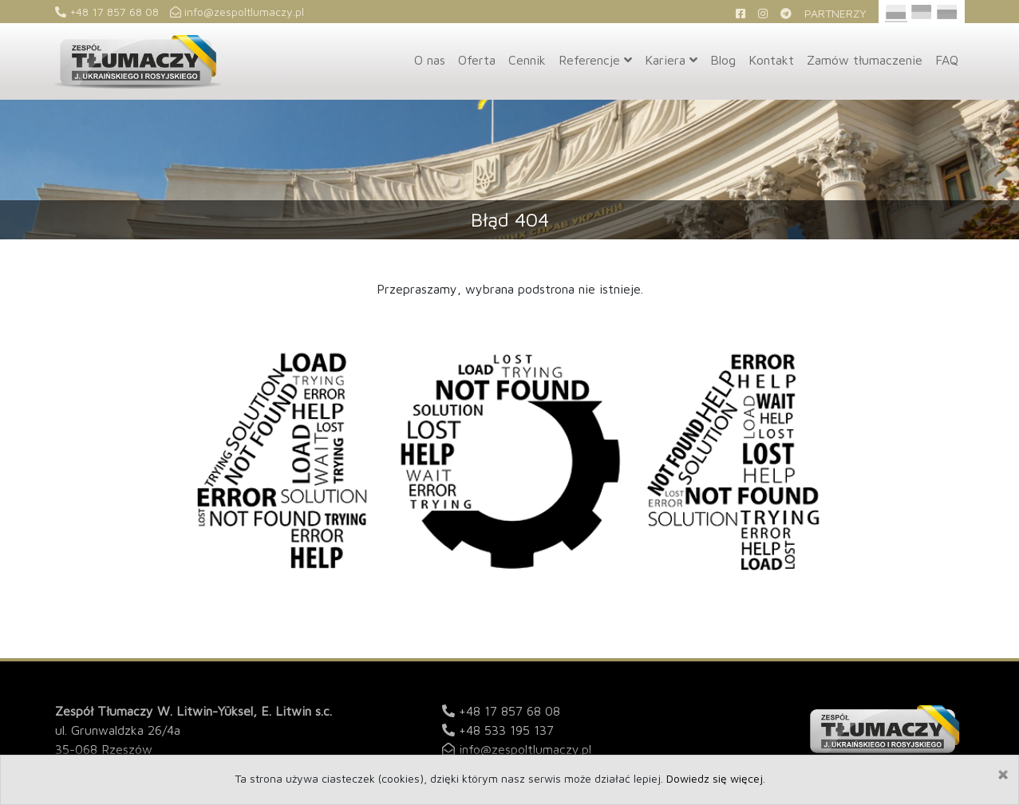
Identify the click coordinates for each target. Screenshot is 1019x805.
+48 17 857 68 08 (107, 11)
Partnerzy (835, 13)
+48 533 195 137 (506, 730)
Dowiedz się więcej (714, 778)
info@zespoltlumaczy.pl (237, 11)
